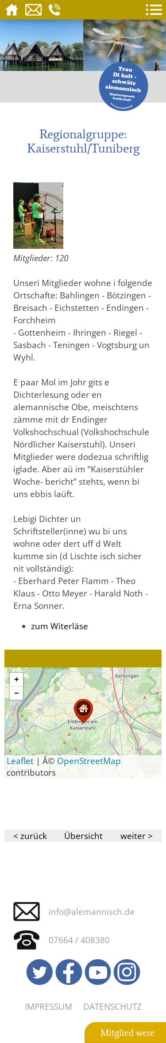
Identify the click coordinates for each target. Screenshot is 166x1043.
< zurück (30, 835)
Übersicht (83, 835)
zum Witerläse (59, 625)
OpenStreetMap (89, 760)
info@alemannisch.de (92, 911)
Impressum (48, 1006)
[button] (83, 711)
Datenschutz (112, 1006)
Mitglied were (127, 1033)
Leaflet (20, 760)
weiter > (136, 835)
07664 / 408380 (79, 939)
